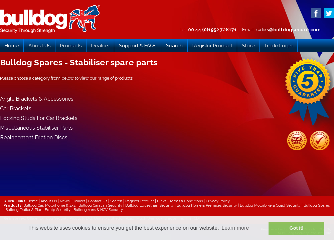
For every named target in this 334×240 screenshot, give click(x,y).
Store (248, 46)
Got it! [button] (297, 228)
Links (161, 201)
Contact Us (97, 201)
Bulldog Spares (317, 205)
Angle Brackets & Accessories (36, 99)
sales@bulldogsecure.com (288, 29)
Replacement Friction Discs (33, 137)
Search (174, 46)
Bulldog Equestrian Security (149, 205)
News (64, 201)
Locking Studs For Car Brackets (38, 118)
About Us (39, 46)
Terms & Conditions (186, 201)
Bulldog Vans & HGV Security (98, 210)
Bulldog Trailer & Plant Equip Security (37, 210)
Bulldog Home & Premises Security (207, 205)
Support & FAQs (137, 46)
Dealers (100, 46)
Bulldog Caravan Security (100, 205)
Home (12, 46)
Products (70, 46)
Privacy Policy (218, 201)
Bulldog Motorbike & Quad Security (270, 205)
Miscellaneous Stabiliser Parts (36, 128)
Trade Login (278, 46)
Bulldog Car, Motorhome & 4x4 (49, 205)
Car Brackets (15, 108)
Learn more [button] (235, 228)
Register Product (212, 46)
